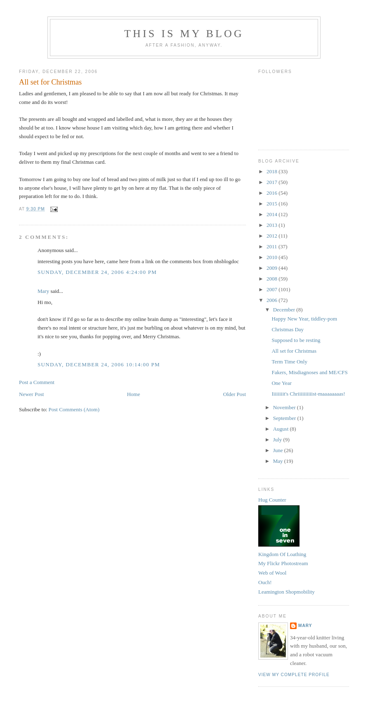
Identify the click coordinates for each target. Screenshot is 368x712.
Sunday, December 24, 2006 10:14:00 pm (99, 364)
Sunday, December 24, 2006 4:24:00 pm (97, 272)
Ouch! (265, 582)
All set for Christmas (50, 82)
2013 (272, 225)
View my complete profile (294, 674)
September (285, 418)
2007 (272, 289)
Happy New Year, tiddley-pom (304, 319)
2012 (272, 236)
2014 (272, 214)
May (278, 461)
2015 (272, 203)
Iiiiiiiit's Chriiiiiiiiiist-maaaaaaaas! (308, 394)
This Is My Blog (184, 34)
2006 (272, 300)
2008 (272, 279)
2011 (272, 246)
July (278, 439)
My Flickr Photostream (283, 563)
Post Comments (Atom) (74, 409)
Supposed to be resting (295, 340)
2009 (272, 268)
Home (133, 394)
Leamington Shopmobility (286, 592)
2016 (272, 193)
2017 (272, 182)
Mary (43, 291)
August (281, 429)
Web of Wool (272, 573)
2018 (272, 171)
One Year (281, 383)
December (285, 309)
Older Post (234, 394)
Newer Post (31, 394)
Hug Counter (272, 500)
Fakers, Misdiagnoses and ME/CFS (309, 372)
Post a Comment (36, 382)
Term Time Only (289, 361)
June (278, 450)
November (285, 407)
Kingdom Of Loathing (282, 554)
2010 (272, 257)
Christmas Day (287, 329)
